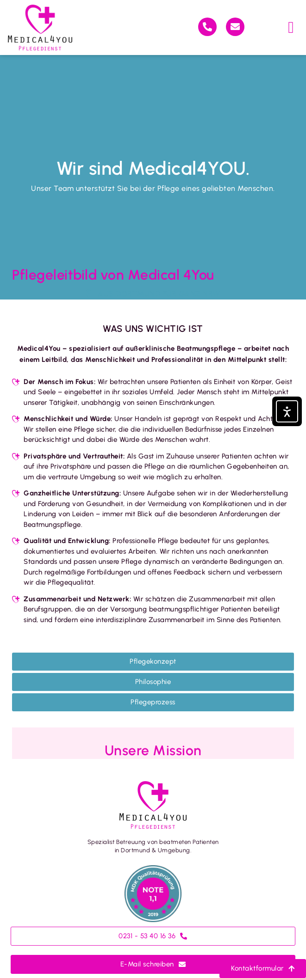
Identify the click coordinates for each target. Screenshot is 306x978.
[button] (291, 27)
